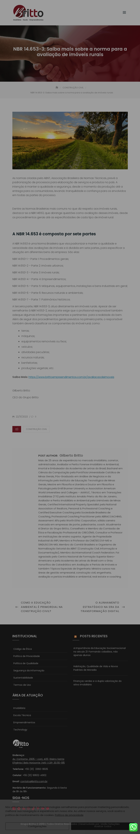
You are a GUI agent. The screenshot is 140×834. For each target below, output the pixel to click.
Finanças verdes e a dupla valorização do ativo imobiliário (97, 682)
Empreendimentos (24, 722)
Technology (20, 729)
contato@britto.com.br (34, 781)
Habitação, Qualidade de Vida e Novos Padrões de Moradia (95, 668)
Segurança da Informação (28, 670)
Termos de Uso (22, 685)
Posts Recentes (94, 636)
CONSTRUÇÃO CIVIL (36, 429)
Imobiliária (19, 708)
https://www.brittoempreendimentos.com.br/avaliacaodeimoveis (71, 377)
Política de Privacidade (26, 656)
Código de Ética (22, 649)
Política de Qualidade (25, 663)
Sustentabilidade (23, 677)
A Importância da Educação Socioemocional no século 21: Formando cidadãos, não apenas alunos (99, 651)
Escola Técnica (22, 715)
